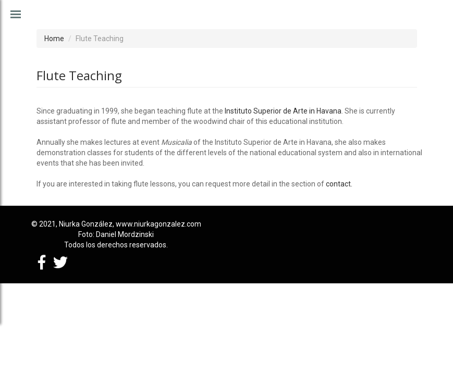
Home (54, 38)
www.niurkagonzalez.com (158, 224)
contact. (339, 184)
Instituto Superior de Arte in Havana (283, 111)
